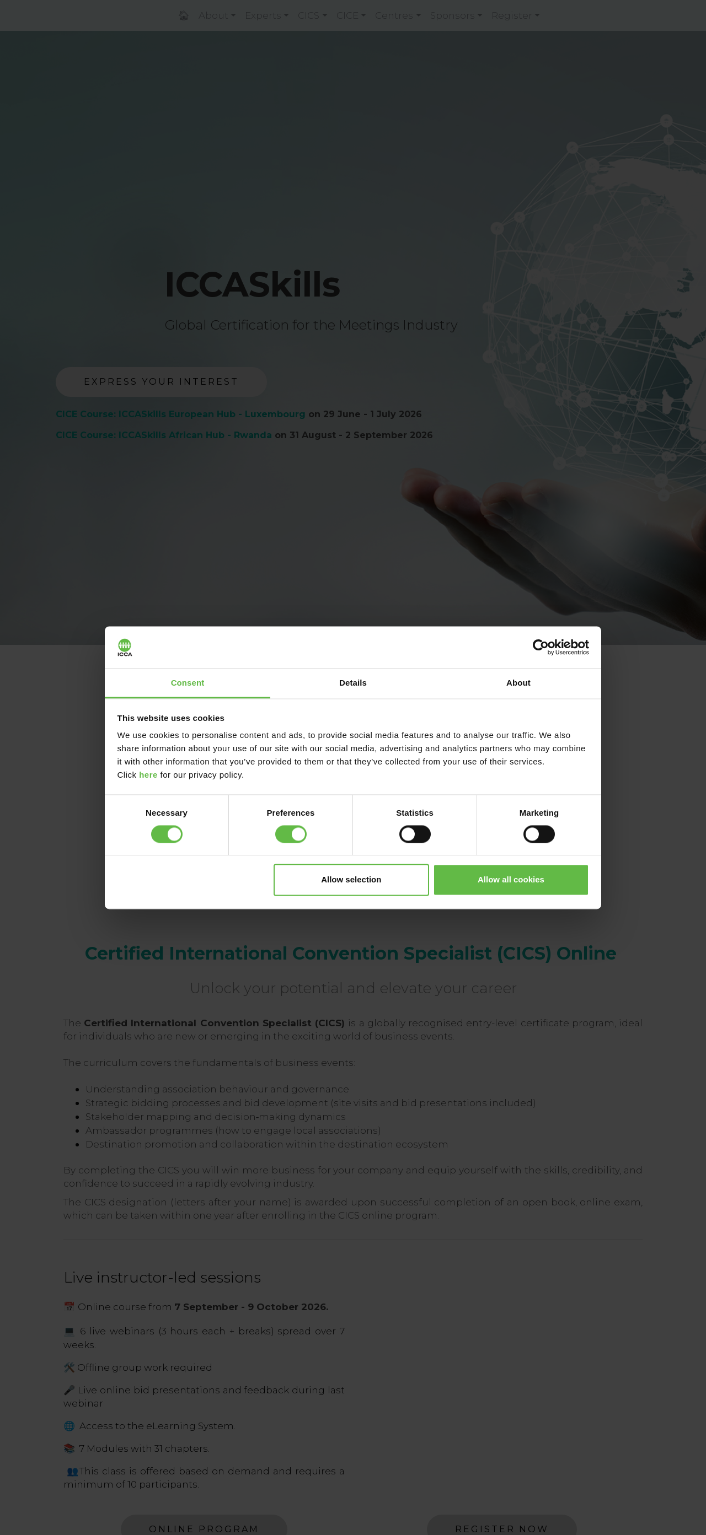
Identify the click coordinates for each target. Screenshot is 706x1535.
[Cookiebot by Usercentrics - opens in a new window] (541, 647)
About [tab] (518, 683)
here (148, 775)
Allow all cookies (511, 880)
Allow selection (351, 880)
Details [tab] (353, 683)
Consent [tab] (188, 683)
